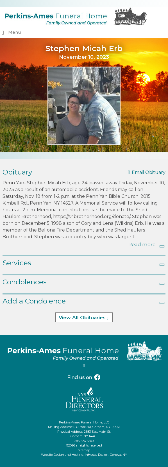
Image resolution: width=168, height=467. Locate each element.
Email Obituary (148, 172)
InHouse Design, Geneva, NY (106, 455)
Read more (142, 244)
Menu (14, 32)
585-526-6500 (84, 441)
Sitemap (84, 450)
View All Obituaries (82, 317)
